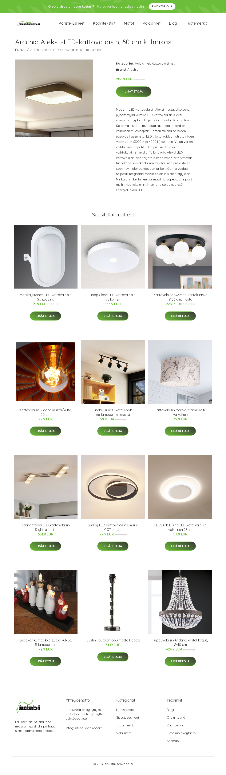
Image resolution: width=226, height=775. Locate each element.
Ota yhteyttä (176, 721)
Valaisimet (151, 25)
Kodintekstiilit (104, 25)
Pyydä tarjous (162, 6)
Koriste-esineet (71, 25)
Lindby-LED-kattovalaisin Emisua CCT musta (113, 531)
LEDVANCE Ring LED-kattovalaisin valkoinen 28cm (180, 531)
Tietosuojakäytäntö (181, 737)
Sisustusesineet (127, 721)
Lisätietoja (134, 95)
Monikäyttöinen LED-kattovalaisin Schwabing (45, 301)
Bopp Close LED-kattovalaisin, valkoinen (113, 301)
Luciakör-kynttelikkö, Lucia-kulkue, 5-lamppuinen (45, 646)
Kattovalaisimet (163, 67)
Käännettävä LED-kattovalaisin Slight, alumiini (45, 531)
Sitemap (173, 745)
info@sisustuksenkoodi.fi (84, 732)
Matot (129, 25)
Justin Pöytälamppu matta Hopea (113, 644)
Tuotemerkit (196, 25)
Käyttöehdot (176, 729)
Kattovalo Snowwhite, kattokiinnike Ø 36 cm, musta (180, 301)
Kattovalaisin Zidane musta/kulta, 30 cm (45, 416)
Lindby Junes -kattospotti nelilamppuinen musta (113, 416)
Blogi (173, 25)
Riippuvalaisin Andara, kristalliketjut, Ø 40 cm (180, 646)
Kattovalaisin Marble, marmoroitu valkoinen (180, 416)
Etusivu (20, 53)
